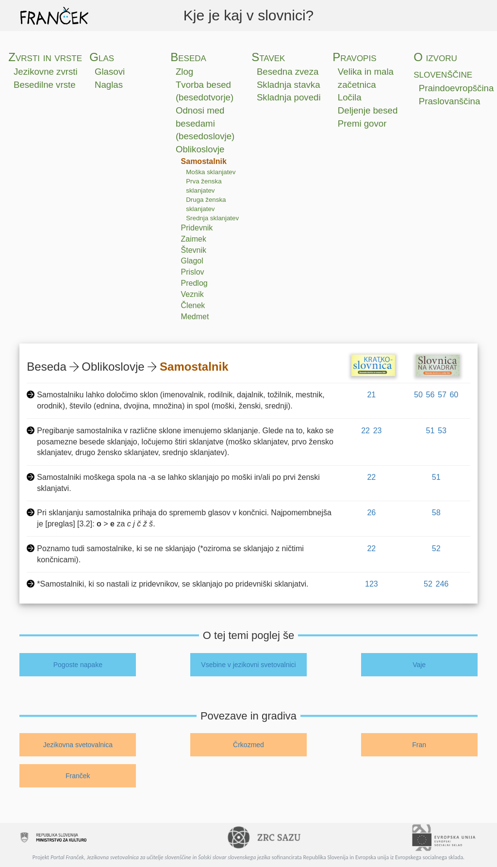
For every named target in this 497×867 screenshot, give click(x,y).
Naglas (109, 85)
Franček (78, 776)
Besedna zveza (288, 71)
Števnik (193, 250)
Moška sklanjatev (210, 172)
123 (371, 584)
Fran (419, 745)
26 (371, 512)
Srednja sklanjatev (212, 218)
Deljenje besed (368, 110)
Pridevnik (197, 228)
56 (430, 395)
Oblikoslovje (200, 149)
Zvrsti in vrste (45, 57)
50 (418, 395)
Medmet (195, 316)
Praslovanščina (449, 101)
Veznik (192, 294)
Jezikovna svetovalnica (78, 745)
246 (442, 584)
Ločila (350, 97)
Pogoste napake (77, 665)
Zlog (184, 71)
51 (430, 430)
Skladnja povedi (289, 97)
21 (371, 395)
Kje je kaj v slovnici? (248, 15)
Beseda (188, 57)
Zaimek (193, 239)
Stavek (268, 57)
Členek (193, 305)
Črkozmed (248, 745)
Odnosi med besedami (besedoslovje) (205, 123)
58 (436, 512)
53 (442, 430)
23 (377, 430)
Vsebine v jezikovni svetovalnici (248, 665)
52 (436, 548)
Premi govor (362, 123)
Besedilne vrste (45, 85)
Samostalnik (204, 161)
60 (453, 395)
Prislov (192, 272)
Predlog (194, 283)
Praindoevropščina (456, 88)
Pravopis (354, 57)
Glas (101, 57)
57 (442, 395)
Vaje (419, 665)
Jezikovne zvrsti (46, 71)
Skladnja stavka (288, 85)
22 (365, 430)
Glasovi (110, 71)
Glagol (192, 261)
